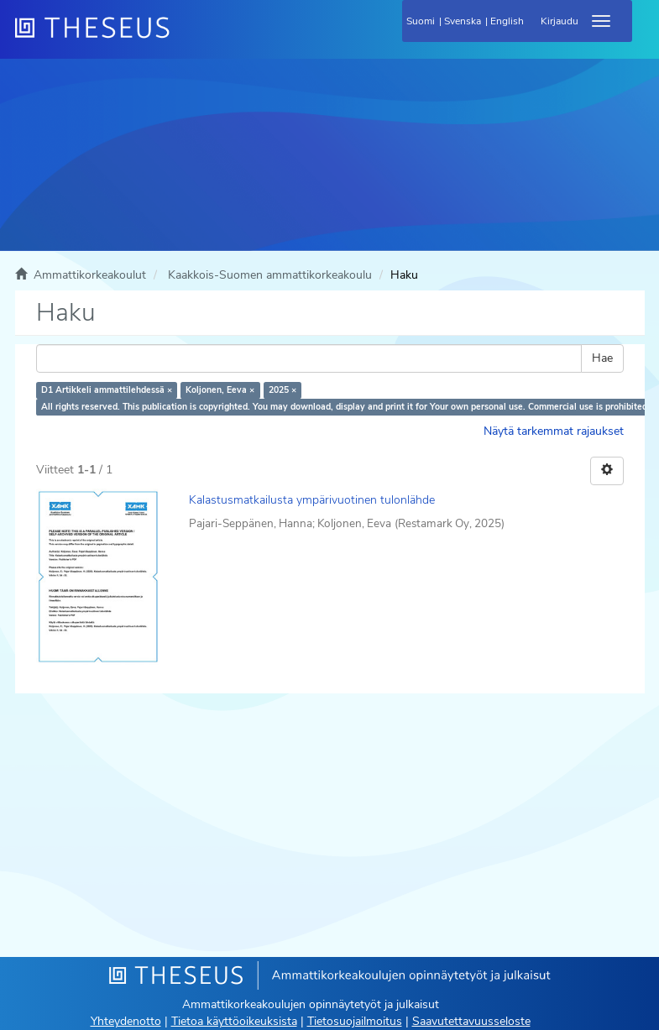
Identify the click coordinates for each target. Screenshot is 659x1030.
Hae (602, 358)
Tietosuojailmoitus (354, 1021)
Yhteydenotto (126, 1021)
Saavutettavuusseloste (471, 1021)
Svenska (462, 21)
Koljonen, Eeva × (220, 390)
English (507, 21)
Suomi (420, 21)
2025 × (282, 390)
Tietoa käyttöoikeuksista (234, 1021)
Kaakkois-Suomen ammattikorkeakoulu (270, 275)
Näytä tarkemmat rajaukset (554, 431)
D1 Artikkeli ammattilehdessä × (106, 390)
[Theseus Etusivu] (183, 38)
